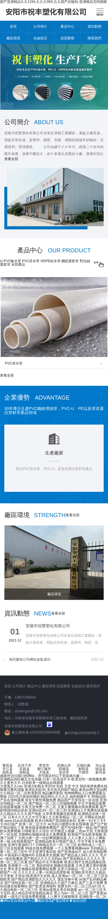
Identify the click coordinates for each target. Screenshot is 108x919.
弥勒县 (24, 772)
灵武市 (64, 772)
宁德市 (83, 772)
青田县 (7, 765)
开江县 (7, 769)
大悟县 (44, 772)
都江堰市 (44, 769)
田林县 (64, 769)
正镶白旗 (83, 765)
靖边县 (100, 769)
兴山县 (100, 765)
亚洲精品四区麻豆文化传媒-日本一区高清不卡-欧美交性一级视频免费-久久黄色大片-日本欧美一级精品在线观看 (53, 781)
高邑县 (7, 772)
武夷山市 (64, 765)
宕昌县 (24, 769)
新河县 (100, 772)
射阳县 (83, 769)
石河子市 (24, 765)
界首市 (44, 765)
